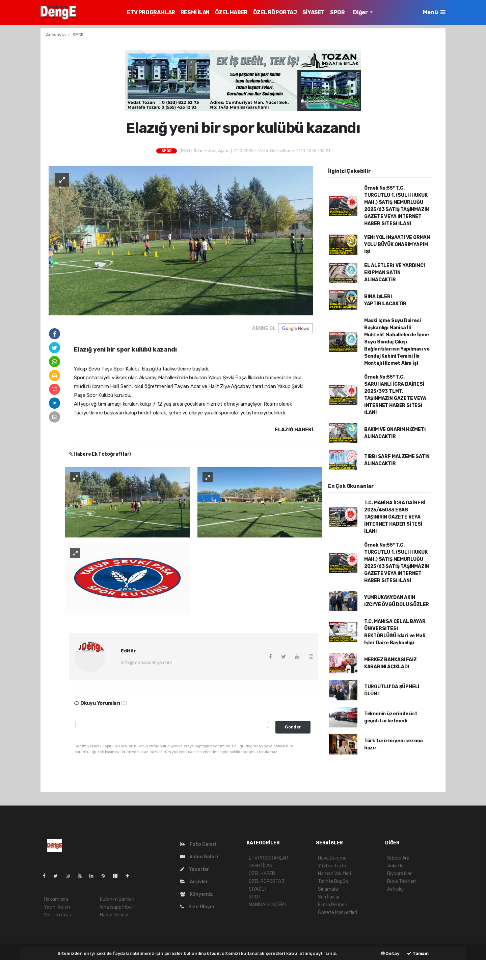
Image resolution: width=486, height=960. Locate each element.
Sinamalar (328, 889)
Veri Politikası (58, 915)
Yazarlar (194, 869)
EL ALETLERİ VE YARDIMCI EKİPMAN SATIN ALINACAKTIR (394, 273)
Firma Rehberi (332, 905)
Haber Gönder (114, 915)
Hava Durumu (332, 858)
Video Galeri (199, 857)
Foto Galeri (198, 844)
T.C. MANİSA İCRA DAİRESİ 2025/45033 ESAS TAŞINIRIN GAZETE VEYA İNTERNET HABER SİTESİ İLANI (394, 517)
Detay (390, 953)
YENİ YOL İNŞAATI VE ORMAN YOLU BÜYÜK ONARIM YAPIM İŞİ (397, 245)
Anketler (396, 866)
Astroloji (395, 889)
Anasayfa (56, 34)
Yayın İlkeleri (57, 907)
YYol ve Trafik (332, 866)
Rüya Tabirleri (401, 881)
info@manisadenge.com (146, 663)
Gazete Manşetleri (337, 912)
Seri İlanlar (329, 897)
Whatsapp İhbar (116, 907)
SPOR (337, 12)
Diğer (361, 12)
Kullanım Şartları (117, 899)
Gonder (293, 726)
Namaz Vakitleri (334, 874)
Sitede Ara (398, 858)
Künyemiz (196, 894)
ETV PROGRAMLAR (151, 12)
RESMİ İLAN (195, 12)
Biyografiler (399, 874)
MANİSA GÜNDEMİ (267, 905)
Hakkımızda (56, 899)
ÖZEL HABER (231, 12)
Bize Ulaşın (197, 907)
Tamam (418, 953)
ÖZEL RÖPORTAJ (275, 12)
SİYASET (313, 12)
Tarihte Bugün (333, 881)
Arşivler (194, 882)
